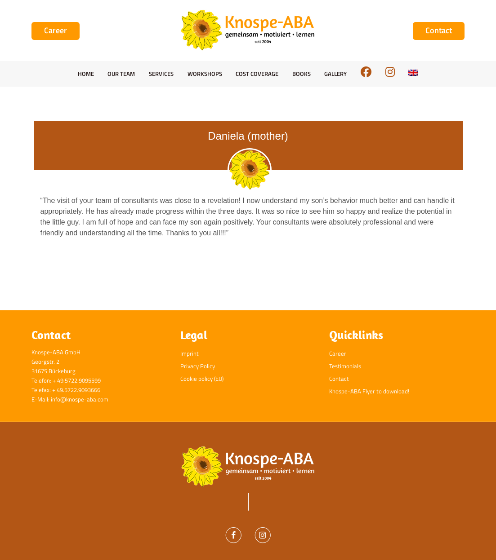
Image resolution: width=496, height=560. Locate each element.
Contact (339, 378)
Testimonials (345, 366)
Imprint (189, 353)
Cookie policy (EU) (201, 378)
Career (337, 353)
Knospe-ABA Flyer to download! (369, 391)
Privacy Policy (197, 366)
